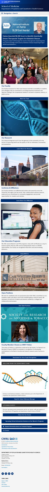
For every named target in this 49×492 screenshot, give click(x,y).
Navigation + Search (9, 13)
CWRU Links (5, 478)
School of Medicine (10, 6)
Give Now (3, 482)
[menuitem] (24, 481)
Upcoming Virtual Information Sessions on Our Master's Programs (24, 421)
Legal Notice (4, 446)
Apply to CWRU (5, 480)
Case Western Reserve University (11, 441)
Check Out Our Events (24, 415)
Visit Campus (4, 484)
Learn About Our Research (24, 148)
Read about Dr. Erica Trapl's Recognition (24, 357)
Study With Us (24, 254)
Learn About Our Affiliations (24, 200)
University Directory (6, 486)
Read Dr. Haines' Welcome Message (24, 399)
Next (46, 25)
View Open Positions (24, 305)
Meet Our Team (24, 98)
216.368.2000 (4, 444)
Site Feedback (4, 467)
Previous (3, 25)
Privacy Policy (10, 446)
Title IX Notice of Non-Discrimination (9, 448)
